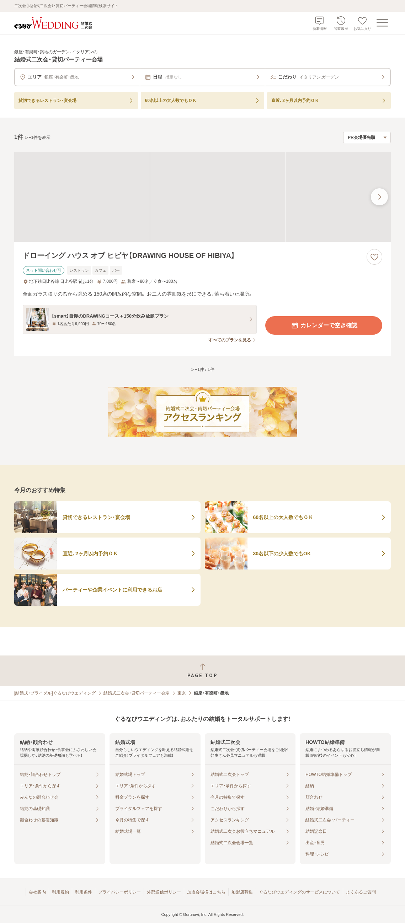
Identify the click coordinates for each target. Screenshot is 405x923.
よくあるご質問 (361, 892)
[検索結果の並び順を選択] (367, 137)
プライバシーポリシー (119, 892)
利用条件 (83, 892)
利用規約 (60, 892)
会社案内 (37, 892)
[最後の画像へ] (379, 196)
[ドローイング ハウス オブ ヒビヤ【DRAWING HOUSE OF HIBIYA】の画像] (202, 197)
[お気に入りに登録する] (374, 257)
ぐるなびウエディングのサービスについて (299, 892)
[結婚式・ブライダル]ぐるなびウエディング (55, 693)
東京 (181, 693)
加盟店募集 (242, 892)
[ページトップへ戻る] (202, 670)
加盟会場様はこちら (206, 892)
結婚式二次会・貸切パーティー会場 (136, 693)
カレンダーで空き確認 (324, 325)
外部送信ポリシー (164, 892)
